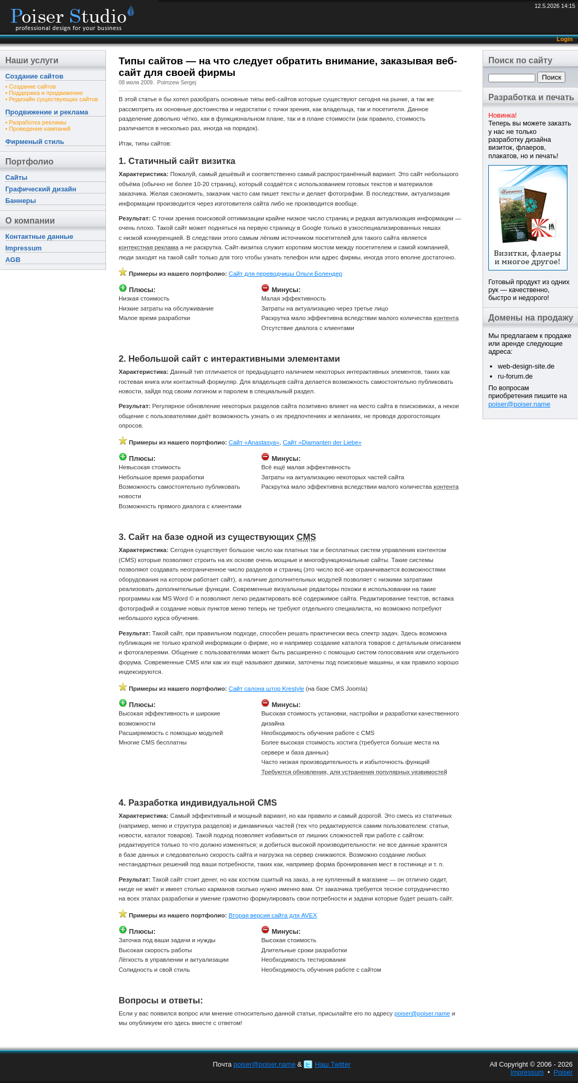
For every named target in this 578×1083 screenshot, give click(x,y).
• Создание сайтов (30, 86)
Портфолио (29, 161)
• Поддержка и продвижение (44, 93)
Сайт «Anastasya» (253, 442)
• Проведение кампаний (38, 128)
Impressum (23, 248)
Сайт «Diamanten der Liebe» (322, 442)
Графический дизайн (40, 189)
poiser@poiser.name (519, 404)
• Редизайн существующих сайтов (51, 99)
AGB (13, 260)
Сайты (16, 177)
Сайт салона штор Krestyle (266, 688)
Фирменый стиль (34, 142)
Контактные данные (39, 236)
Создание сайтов (34, 76)
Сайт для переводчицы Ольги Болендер (285, 273)
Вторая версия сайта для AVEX (272, 915)
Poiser (563, 1072)
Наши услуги (32, 60)
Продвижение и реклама (46, 112)
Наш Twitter (333, 1064)
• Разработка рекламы (35, 122)
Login (565, 39)
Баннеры (20, 201)
